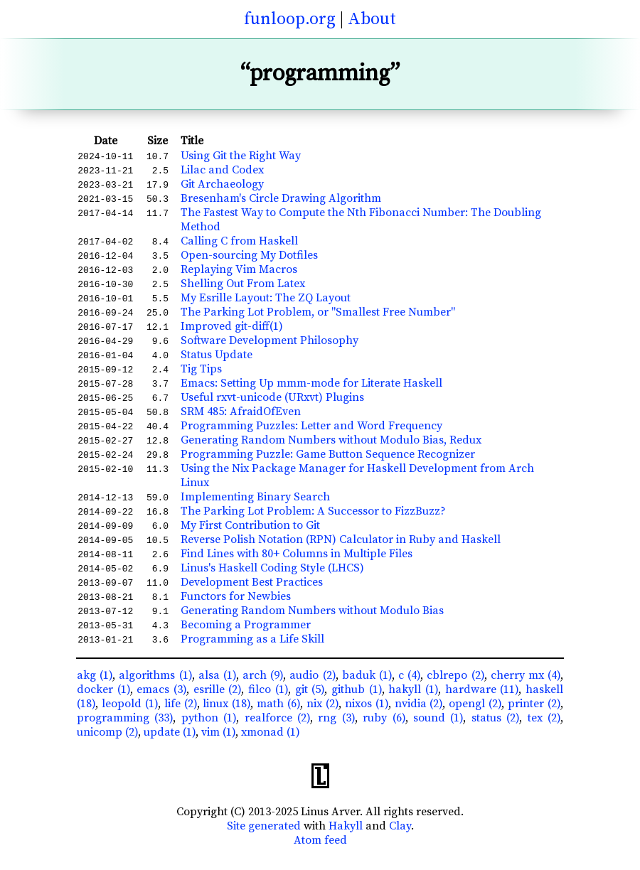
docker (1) (103, 689)
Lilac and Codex (222, 170)
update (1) (170, 732)
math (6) (278, 704)
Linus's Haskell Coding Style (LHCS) (272, 568)
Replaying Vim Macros (239, 269)
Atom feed (320, 840)
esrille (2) (217, 689)
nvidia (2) (419, 704)
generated (274, 826)
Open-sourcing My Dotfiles (249, 255)
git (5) (310, 689)
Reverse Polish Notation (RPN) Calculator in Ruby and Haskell (341, 539)
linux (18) (226, 704)
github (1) (356, 689)
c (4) (409, 675)
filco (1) (268, 689)
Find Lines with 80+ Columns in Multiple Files (296, 554)
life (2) (180, 704)
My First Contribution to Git (250, 525)
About (372, 19)
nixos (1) (366, 704)
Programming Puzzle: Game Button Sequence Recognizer (328, 454)
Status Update (216, 355)
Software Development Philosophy (269, 340)
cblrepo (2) (455, 675)
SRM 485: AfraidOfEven (241, 411)
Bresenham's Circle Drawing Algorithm (281, 198)
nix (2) (322, 704)
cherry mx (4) (525, 675)
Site (236, 826)
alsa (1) (217, 675)
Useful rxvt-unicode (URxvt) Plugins (272, 397)
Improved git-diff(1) (232, 326)
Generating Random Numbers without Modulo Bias (312, 610)
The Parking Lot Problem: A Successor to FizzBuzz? (313, 511)
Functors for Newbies (236, 596)
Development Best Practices (252, 582)
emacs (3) (161, 689)
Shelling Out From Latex (243, 283)
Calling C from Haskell (239, 241)
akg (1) (94, 675)
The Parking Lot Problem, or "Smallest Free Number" (318, 312)
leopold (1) (130, 704)
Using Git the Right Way (241, 156)
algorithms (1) (155, 675)
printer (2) (534, 704)
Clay (400, 826)
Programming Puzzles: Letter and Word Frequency (311, 426)
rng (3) (336, 718)
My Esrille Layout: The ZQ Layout (266, 298)
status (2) (495, 718)
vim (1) (218, 732)
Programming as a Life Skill (252, 639)
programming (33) (125, 718)
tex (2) (544, 718)
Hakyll (346, 826)
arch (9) (262, 675)
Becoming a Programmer (246, 625)
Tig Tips (201, 369)
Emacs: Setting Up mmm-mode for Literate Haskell (311, 383)
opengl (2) (475, 704)
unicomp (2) (107, 732)
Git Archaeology (222, 184)
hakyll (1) (413, 689)
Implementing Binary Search (255, 497)
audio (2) (312, 675)
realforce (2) (277, 718)
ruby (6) (384, 718)
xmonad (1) (270, 732)
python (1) (208, 718)
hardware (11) (482, 689)
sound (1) (438, 718)
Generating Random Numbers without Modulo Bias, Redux (331, 440)
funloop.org (290, 19)
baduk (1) (367, 675)
